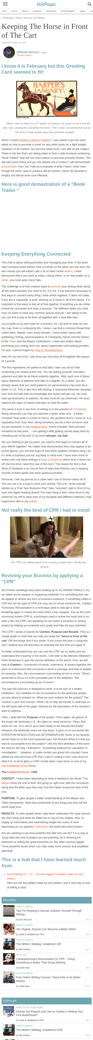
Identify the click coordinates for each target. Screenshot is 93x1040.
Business (37, 11)
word (12, 389)
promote (56, 286)
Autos (14, 11)
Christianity (79, 409)
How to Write (24, 906)
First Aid (21, 955)
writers (68, 271)
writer (5, 280)
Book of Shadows (51, 459)
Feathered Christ (18, 772)
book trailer (10, 166)
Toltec (12, 341)
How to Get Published (29, 1007)
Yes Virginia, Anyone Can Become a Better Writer (46, 929)
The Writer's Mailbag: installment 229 (38, 944)
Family (83, 11)
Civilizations (41, 826)
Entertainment (68, 11)
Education (51, 11)
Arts (4, 11)
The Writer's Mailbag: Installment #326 (39, 1029)
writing (33, 501)
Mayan (6, 783)
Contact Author (24, 55)
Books (25, 11)
